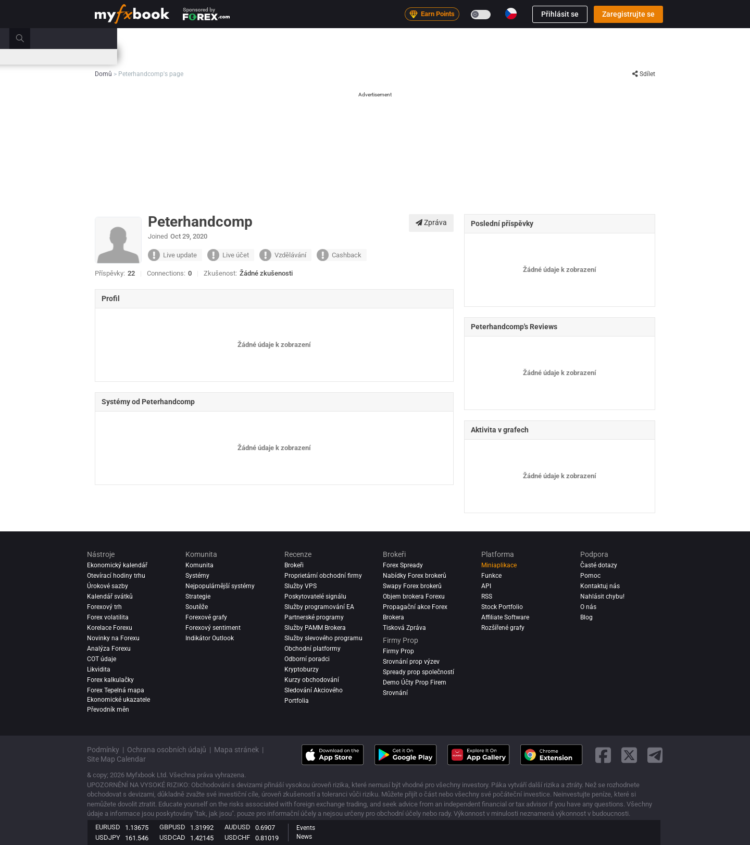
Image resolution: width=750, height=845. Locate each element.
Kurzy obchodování (311, 680)
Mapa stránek (236, 749)
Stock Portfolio (502, 607)
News (304, 836)
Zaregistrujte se (628, 14)
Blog (586, 617)
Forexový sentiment (213, 627)
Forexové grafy (206, 617)
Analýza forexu (109, 648)
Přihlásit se (560, 14)
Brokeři (436, 38)
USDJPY (107, 837)
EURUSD (107, 827)
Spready (294, 56)
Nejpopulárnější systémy (220, 586)
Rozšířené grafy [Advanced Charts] (502, 627)
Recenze (397, 38)
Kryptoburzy (301, 669)
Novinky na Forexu (113, 638)
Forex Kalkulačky (246, 56)
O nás (588, 607)
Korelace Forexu (109, 627)
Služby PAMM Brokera (315, 627)
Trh (279, 38)
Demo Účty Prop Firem (414, 682)
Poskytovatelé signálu (315, 596)
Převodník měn (108, 709)
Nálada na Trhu (338, 56)
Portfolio (140, 38)
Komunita (355, 38)
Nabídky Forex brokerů (414, 575)
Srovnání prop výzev (411, 661)
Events (305, 827)
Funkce (491, 575)
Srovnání (395, 693)
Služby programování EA (319, 607)
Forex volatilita (108, 617)
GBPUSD (172, 827)
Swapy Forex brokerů (412, 586)
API (486, 586)
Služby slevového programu (323, 638)
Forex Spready (403, 565)
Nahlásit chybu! (602, 596)
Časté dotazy (598, 565)
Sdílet (643, 74)
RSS (486, 596)
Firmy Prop (477, 38)
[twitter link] (629, 755)
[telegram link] (655, 755)
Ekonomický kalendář (126, 56)
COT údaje (101, 659)
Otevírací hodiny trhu (508, 56)
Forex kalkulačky (110, 680)
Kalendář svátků (110, 596)
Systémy (312, 38)
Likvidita (98, 669)
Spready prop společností (418, 672)
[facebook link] (603, 755)
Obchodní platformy (312, 648)
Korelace (454, 56)
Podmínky (103, 749)
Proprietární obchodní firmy (323, 575)
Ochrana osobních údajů (166, 749)
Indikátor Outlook (209, 638)
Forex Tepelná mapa (401, 56)
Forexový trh (104, 607)
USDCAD (172, 837)
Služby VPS (300, 586)
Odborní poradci (307, 659)
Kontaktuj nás (600, 586)
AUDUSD (237, 827)
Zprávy (179, 38)
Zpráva (431, 222)
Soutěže (565, 57)
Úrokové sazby (189, 56)
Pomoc (590, 575)
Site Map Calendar (116, 759)
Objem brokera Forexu (414, 596)
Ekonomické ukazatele (118, 699)
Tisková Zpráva (404, 627)
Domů (104, 38)
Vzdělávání (525, 38)
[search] (658, 38)
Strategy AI (231, 38)
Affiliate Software (505, 617)
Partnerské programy (314, 617)
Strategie (197, 596)
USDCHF (237, 837)
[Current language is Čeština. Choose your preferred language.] (511, 13)
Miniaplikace (499, 565)
